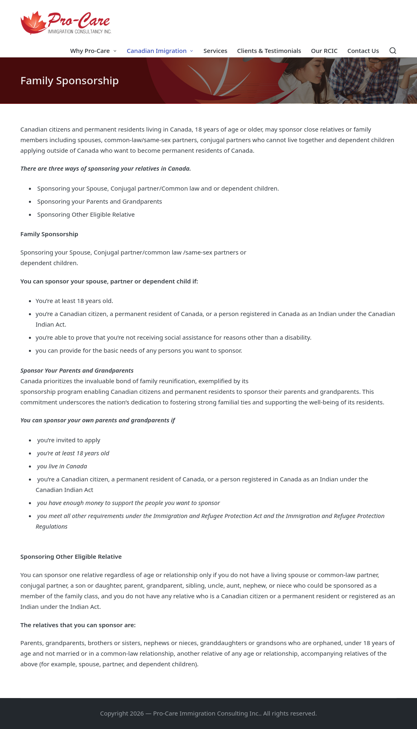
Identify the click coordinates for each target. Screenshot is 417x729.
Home (334, 80)
